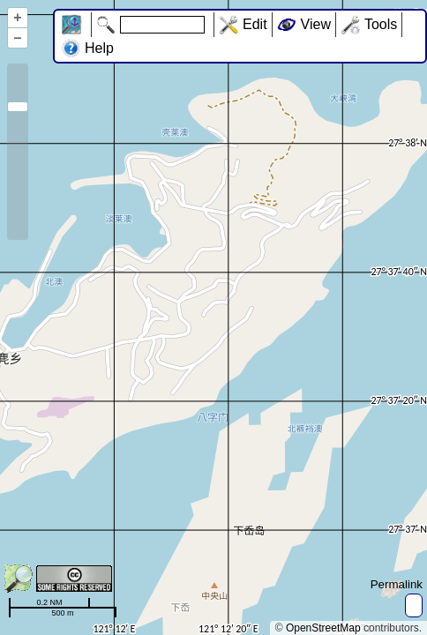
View (316, 24)
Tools (380, 24)
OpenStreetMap (323, 628)
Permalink (397, 584)
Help (99, 48)
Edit (255, 24)
